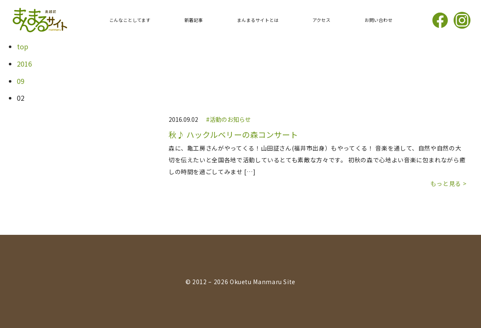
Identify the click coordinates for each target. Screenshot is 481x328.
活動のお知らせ (230, 119)
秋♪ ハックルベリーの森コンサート (233, 134)
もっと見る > (448, 183)
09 (20, 81)
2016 (24, 64)
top (22, 46)
